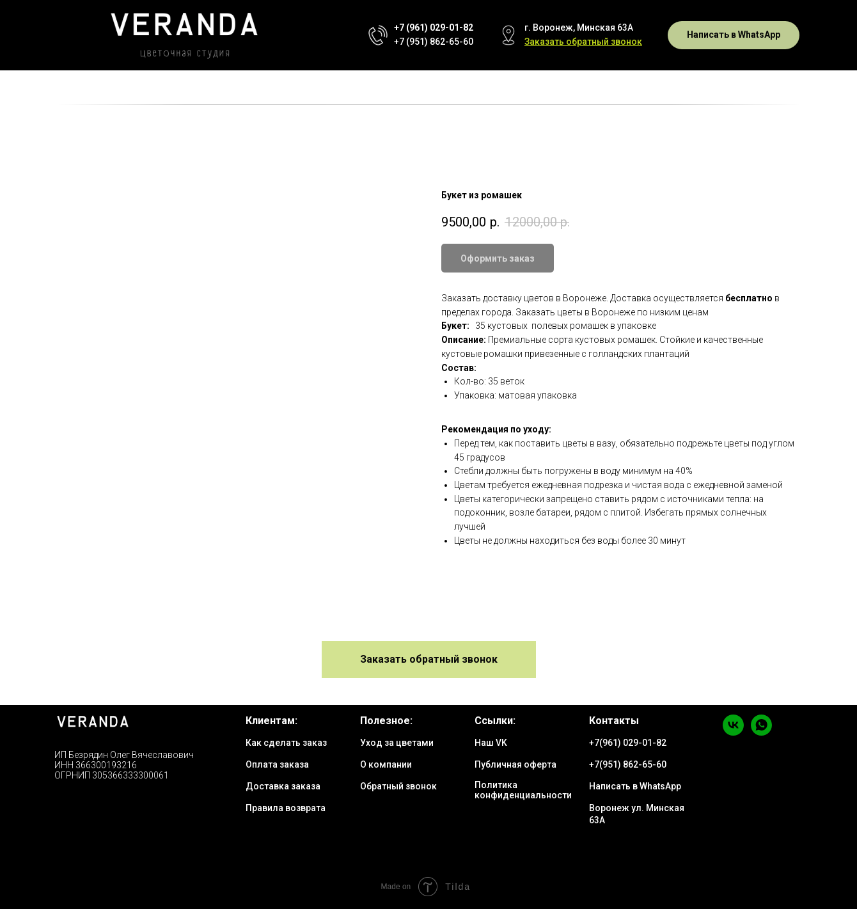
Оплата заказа (277, 764)
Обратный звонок (398, 786)
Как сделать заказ (286, 743)
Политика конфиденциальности (523, 790)
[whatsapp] (761, 732)
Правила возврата (286, 808)
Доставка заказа (283, 786)
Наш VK (491, 743)
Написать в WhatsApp (635, 786)
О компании (386, 764)
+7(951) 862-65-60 (627, 764)
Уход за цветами (397, 743)
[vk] (733, 732)
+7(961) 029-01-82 (627, 743)
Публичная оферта (515, 764)
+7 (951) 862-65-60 (433, 41)
